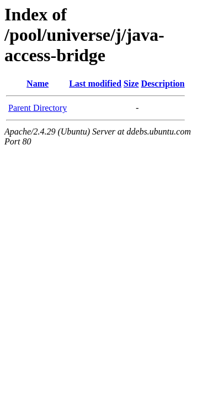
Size (131, 83)
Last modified (95, 83)
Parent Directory (37, 107)
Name (37, 83)
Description (162, 83)
